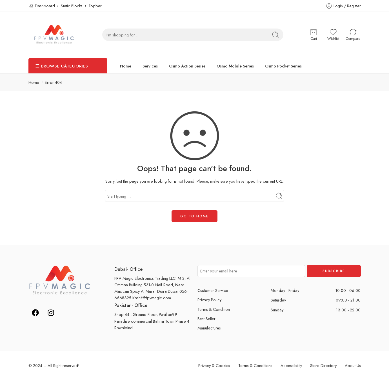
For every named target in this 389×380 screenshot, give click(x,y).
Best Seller (206, 319)
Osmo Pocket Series (283, 66)
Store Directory (323, 365)
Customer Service (212, 290)
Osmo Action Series (187, 66)
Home (125, 66)
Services (150, 66)
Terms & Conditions (255, 365)
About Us (353, 365)
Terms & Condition (213, 309)
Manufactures (209, 328)
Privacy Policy (209, 300)
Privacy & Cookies (214, 365)
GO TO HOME (194, 216)
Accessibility (291, 365)
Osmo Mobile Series (235, 66)
